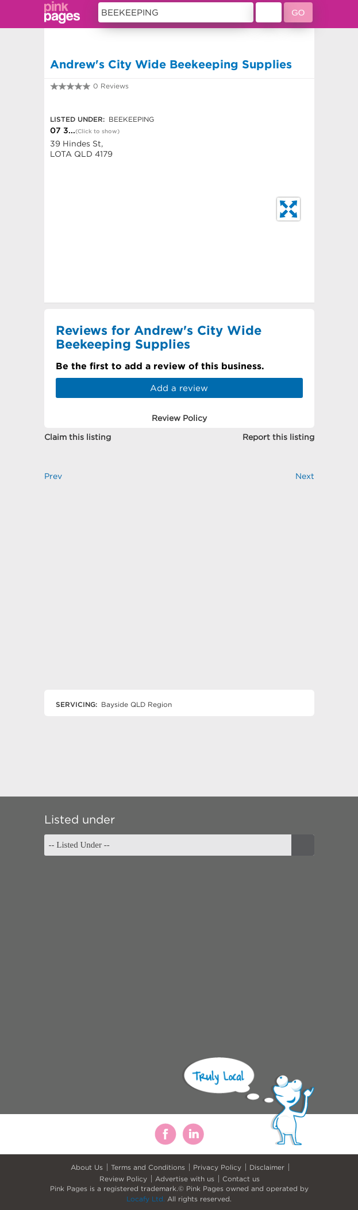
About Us (87, 1167)
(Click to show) (97, 131)
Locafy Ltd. (145, 1199)
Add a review (179, 388)
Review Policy (123, 1178)
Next (304, 476)
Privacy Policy (217, 1167)
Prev (53, 476)
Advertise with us (184, 1178)
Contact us (241, 1178)
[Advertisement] (179, 595)
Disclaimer (266, 1167)
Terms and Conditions (148, 1167)
